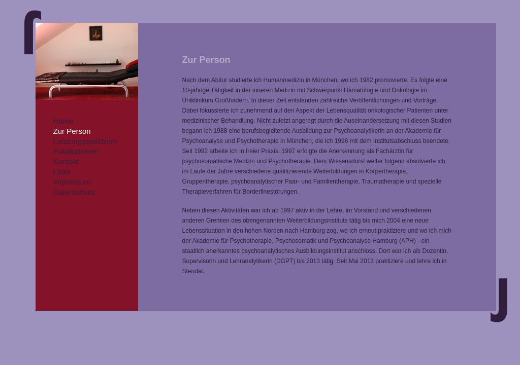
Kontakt (66, 161)
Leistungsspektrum (85, 141)
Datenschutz (74, 192)
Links (62, 171)
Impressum (72, 181)
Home (63, 121)
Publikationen (76, 151)
